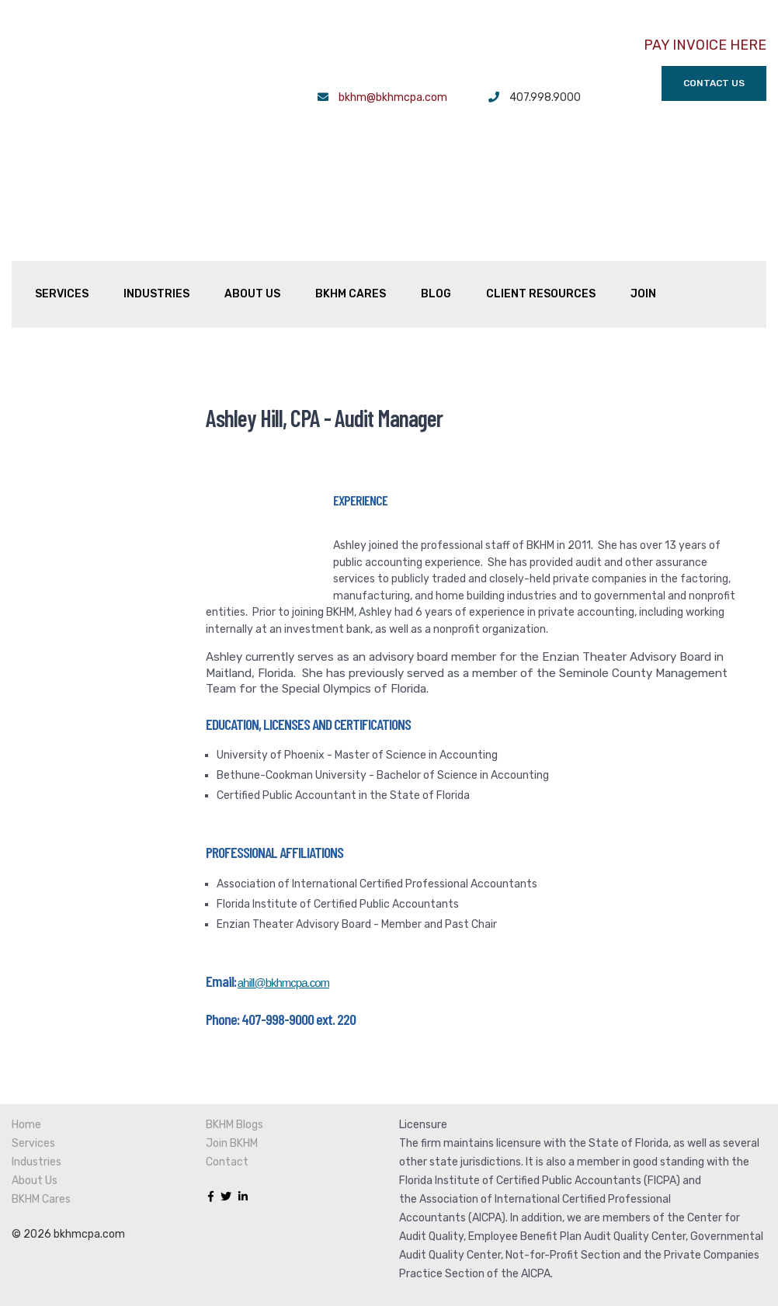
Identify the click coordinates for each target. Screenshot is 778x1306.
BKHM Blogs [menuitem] (234, 1053)
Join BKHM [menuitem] (232, 1071)
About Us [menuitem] (252, 206)
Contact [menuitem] (227, 1090)
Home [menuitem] (26, 1053)
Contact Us (714, 83)
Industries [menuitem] (156, 206)
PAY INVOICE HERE (705, 45)
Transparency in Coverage (464, 1239)
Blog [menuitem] (436, 206)
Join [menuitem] (643, 206)
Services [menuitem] (62, 206)
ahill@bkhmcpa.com (283, 911)
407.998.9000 (545, 98)
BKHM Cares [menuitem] (350, 206)
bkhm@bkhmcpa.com (393, 98)
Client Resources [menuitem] (541, 206)
